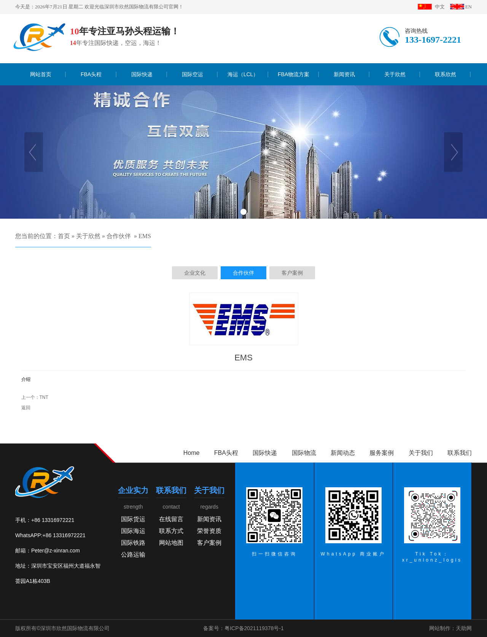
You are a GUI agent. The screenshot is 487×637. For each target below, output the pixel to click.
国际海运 (133, 531)
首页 (64, 236)
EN (468, 7)
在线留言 (171, 519)
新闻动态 (343, 453)
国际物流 (304, 453)
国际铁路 (133, 542)
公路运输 (133, 554)
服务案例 (381, 453)
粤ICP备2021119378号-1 (254, 628)
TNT (44, 397)
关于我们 (421, 453)
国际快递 (265, 453)
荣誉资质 (209, 531)
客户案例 (209, 542)
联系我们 (459, 453)
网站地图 (171, 542)
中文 (440, 7)
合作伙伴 (119, 236)
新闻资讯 (209, 519)
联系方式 (171, 531)
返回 (25, 407)
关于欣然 (88, 236)
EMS (144, 236)
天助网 (464, 628)
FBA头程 (226, 453)
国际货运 (133, 519)
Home (191, 453)
